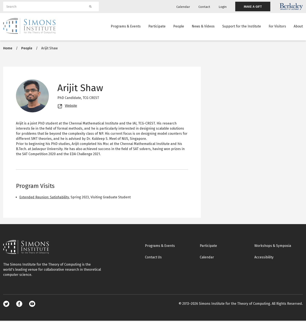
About (298, 26)
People (178, 26)
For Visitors (277, 26)
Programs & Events (126, 26)
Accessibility (263, 258)
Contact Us (153, 258)
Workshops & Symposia (272, 247)
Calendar (183, 7)
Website (71, 106)
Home (7, 49)
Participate (157, 26)
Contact (204, 7)
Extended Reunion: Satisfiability (44, 198)
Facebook (19, 305)
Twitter (6, 305)
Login (223, 7)
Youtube (32, 305)
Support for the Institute (241, 26)
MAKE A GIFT (253, 7)
